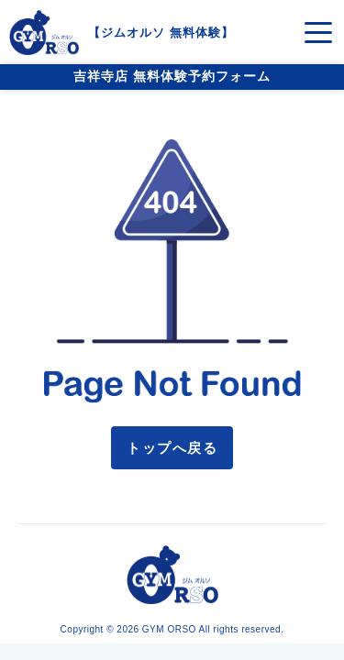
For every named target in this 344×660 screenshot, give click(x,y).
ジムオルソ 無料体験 (161, 32)
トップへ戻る (172, 448)
